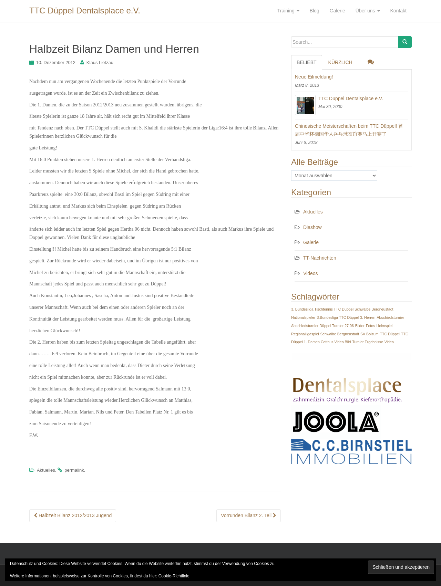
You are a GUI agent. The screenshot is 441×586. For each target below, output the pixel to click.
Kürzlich (340, 62)
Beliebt (307, 62)
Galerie (311, 242)
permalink (74, 470)
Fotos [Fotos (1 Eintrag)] (370, 326)
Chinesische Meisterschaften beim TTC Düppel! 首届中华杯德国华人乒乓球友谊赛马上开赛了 (349, 130)
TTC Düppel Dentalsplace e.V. (84, 10)
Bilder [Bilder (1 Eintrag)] (360, 326)
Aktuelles (46, 470)
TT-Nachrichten (319, 258)
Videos (310, 273)
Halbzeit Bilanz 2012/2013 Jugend (73, 515)
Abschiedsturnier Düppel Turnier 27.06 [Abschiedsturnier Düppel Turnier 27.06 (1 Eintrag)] (322, 326)
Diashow (312, 227)
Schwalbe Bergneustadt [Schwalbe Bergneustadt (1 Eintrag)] (339, 334)
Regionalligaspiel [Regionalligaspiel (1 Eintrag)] (305, 334)
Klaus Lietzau (99, 62)
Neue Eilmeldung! (314, 77)
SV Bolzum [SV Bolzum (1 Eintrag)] (369, 334)
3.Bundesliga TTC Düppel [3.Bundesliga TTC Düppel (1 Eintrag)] (338, 317)
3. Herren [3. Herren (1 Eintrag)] (367, 317)
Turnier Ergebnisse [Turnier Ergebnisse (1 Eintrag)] (367, 342)
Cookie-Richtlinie (173, 576)
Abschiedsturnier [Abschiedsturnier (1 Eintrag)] (390, 317)
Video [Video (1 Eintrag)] (389, 342)
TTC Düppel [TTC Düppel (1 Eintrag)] (390, 334)
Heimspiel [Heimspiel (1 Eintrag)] (384, 326)
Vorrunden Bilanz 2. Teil (248, 515)
